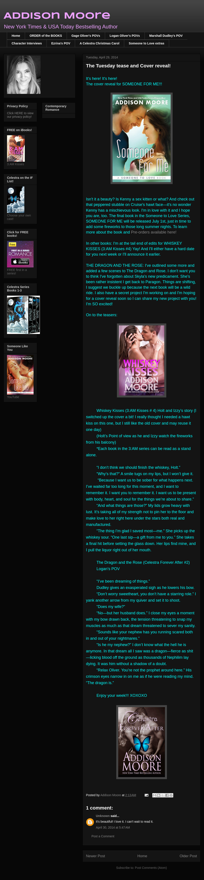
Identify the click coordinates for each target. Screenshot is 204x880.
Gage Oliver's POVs (86, 35)
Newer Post (95, 856)
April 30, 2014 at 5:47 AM (113, 827)
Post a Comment (102, 836)
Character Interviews (27, 43)
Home (16, 35)
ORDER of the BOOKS (46, 35)
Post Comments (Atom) (151, 867)
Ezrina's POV (60, 43)
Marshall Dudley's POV (166, 35)
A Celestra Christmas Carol (99, 43)
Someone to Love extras (146, 43)
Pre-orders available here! (153, 232)
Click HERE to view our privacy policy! (20, 114)
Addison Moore (57, 16)
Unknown (103, 816)
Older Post (188, 856)
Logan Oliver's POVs (125, 35)
